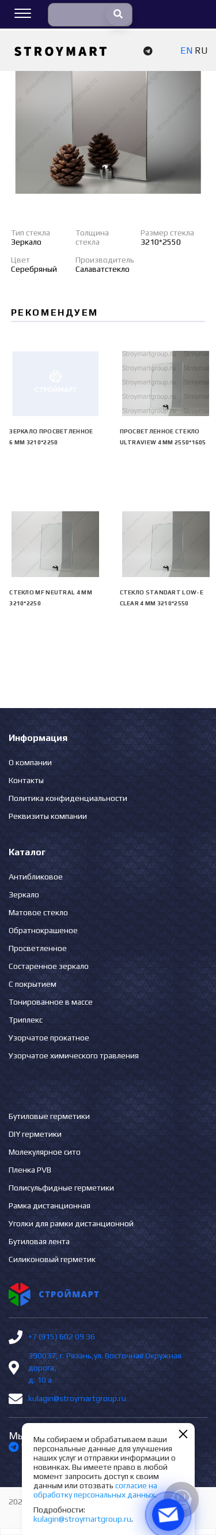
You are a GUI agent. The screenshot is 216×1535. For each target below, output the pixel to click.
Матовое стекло (38, 912)
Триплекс (26, 1019)
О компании (30, 762)
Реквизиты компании (48, 816)
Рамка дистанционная (49, 1205)
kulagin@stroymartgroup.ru (77, 1398)
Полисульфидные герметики (61, 1187)
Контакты (26, 780)
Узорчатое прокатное (49, 1037)
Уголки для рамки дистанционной (71, 1223)
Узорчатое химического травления (74, 1055)
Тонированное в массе (51, 1001)
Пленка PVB (30, 1169)
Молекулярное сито (45, 1151)
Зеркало (24, 894)
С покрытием (32, 984)
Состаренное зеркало (49, 966)
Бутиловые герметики (49, 1116)
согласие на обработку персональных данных (95, 1490)
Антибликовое (36, 876)
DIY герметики (35, 1134)
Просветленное (38, 948)
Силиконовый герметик (52, 1259)
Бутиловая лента (39, 1241)
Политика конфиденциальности (68, 798)
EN (186, 50)
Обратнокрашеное (43, 930)
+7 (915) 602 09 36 (61, 1336)
